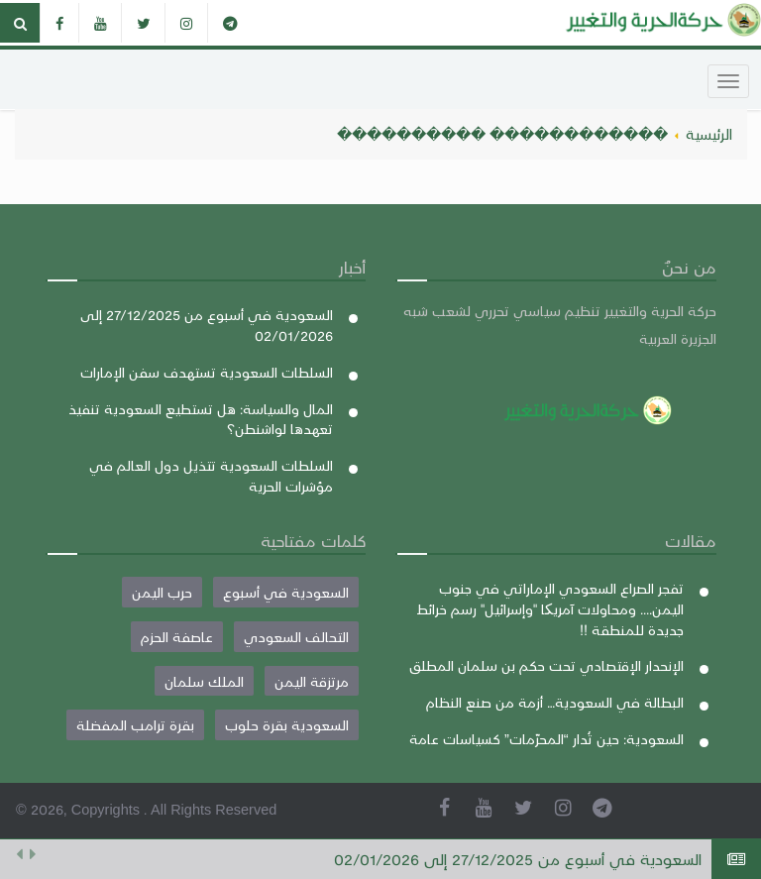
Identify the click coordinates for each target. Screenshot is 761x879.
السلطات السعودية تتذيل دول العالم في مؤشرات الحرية (211, 475)
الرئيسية (709, 134)
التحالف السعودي (296, 636)
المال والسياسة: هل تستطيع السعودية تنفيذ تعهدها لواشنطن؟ (200, 418)
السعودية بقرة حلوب (287, 724)
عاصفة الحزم (177, 636)
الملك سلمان (204, 681)
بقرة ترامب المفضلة (135, 724)
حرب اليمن (162, 592)
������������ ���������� (502, 134)
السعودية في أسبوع (286, 592)
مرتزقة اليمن (311, 681)
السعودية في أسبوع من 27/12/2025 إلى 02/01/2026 (518, 858)
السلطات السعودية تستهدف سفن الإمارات (206, 372)
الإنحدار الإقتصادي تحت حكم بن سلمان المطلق (546, 665)
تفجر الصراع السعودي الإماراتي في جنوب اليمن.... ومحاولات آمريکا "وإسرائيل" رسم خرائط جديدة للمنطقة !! (550, 608)
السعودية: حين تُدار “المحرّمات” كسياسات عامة (546, 738)
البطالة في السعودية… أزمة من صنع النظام (555, 702)
